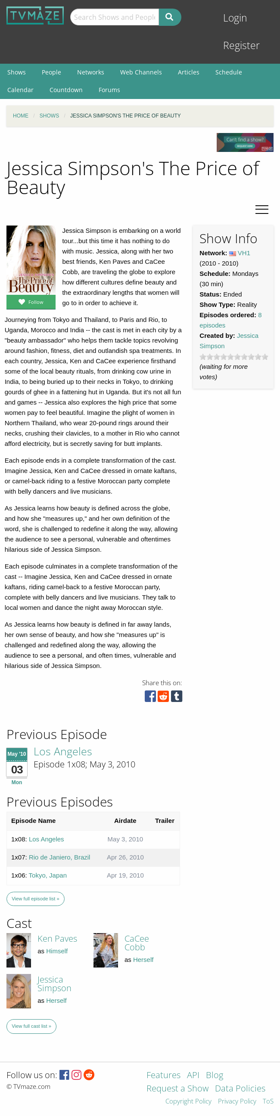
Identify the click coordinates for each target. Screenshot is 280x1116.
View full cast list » (31, 1026)
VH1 (244, 253)
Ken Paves (57, 938)
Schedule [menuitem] (228, 72)
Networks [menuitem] (90, 72)
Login (235, 18)
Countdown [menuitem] (66, 90)
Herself (143, 959)
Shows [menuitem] (16, 72)
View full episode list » (35, 898)
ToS (268, 1101)
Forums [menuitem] (109, 90)
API (193, 1076)
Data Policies (240, 1089)
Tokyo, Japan (48, 875)
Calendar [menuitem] (20, 90)
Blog (214, 1076)
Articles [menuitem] (188, 72)
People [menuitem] (51, 72)
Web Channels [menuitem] (141, 72)
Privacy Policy (237, 1101)
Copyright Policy (188, 1101)
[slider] (233, 356)
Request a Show (177, 1089)
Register (241, 45)
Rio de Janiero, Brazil (59, 857)
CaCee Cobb (136, 943)
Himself (57, 951)
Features (163, 1076)
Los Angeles (63, 751)
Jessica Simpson (54, 984)
